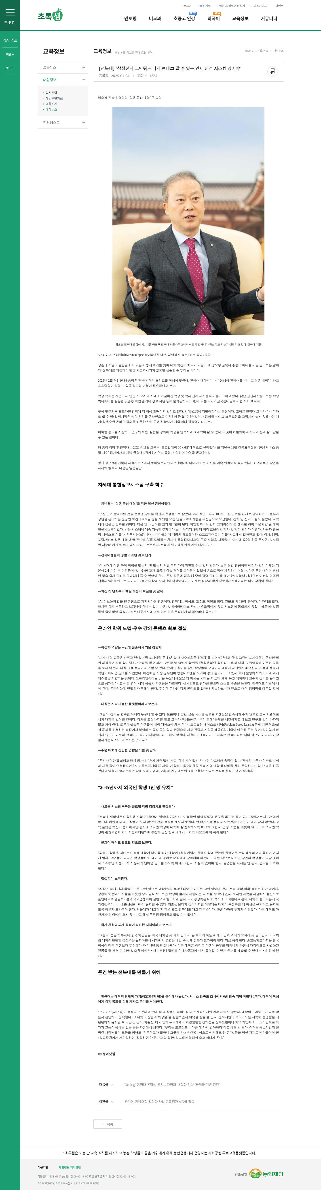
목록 (110, 1124)
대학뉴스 (51, 109)
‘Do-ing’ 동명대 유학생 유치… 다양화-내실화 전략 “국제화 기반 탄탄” (159, 1084)
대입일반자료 (54, 98)
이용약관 (43, 1167)
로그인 (188, 6)
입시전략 (51, 93)
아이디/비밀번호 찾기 (232, 6)
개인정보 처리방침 (70, 1167)
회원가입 (205, 6)
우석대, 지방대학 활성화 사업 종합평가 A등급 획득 (146, 1101)
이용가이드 (260, 6)
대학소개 (51, 104)
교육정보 (54, 51)
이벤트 (279, 6)
